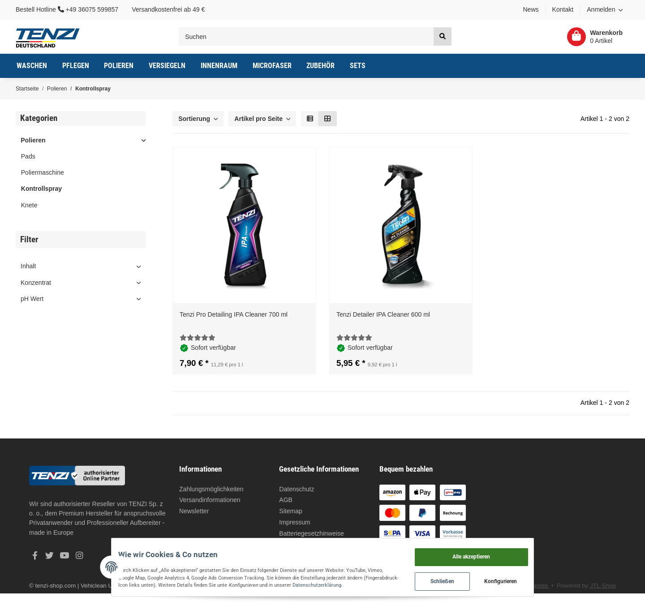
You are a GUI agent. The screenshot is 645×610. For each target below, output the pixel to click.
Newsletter (194, 511)
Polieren (33, 140)
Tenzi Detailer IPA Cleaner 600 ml (383, 314)
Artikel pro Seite (258, 118)
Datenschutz (296, 489)
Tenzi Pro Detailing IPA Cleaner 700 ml (234, 314)
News (530, 9)
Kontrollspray (41, 188)
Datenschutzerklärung (243, 582)
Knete (29, 205)
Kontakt (563, 9)
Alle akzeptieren (505, 550)
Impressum (294, 522)
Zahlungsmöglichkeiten (211, 489)
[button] (604, 10)
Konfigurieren (535, 579)
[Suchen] (306, 36)
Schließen (476, 579)
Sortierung (194, 118)
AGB (285, 499)
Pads (28, 156)
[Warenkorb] (594, 36)
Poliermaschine (42, 172)
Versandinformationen (210, 499)
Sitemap (290, 511)
